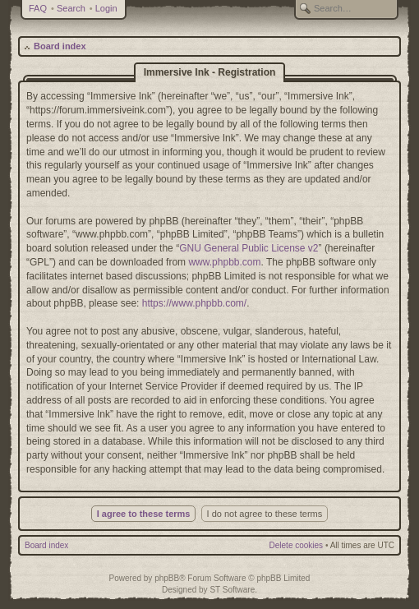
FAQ (38, 8)
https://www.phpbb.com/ (194, 303)
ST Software (232, 589)
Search (71, 8)
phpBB (166, 578)
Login (106, 8)
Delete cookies (296, 545)
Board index (60, 46)
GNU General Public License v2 (248, 248)
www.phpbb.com (224, 262)
